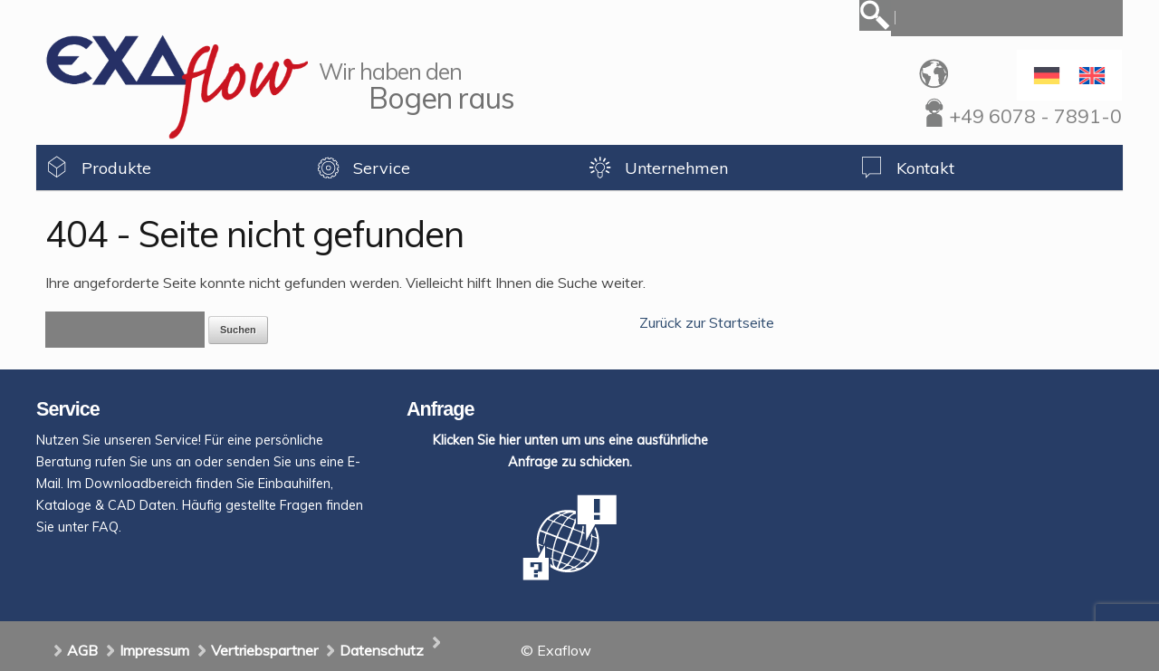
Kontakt (925, 168)
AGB (82, 650)
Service (381, 168)
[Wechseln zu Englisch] (1092, 75)
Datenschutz (382, 650)
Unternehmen (676, 168)
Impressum (154, 650)
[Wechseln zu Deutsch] (1046, 75)
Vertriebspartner (264, 650)
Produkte (116, 168)
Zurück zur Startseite (706, 322)
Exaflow (176, 86)
